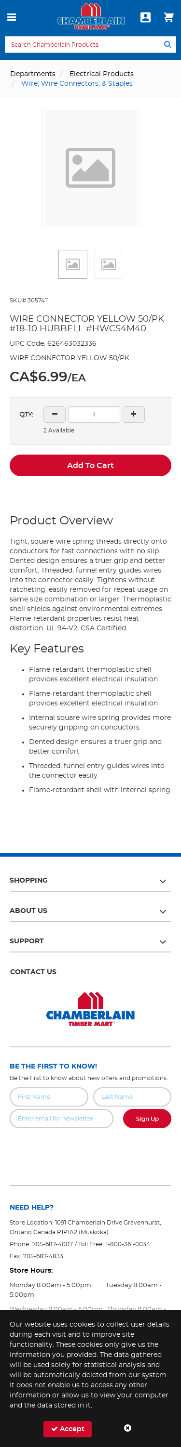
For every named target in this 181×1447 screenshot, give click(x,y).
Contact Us (33, 972)
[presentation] (90, 1149)
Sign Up (147, 1119)
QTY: (26, 415)
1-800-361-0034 (128, 1244)
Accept (67, 1429)
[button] (72, 264)
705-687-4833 (43, 1256)
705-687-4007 (52, 1244)
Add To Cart (90, 465)
